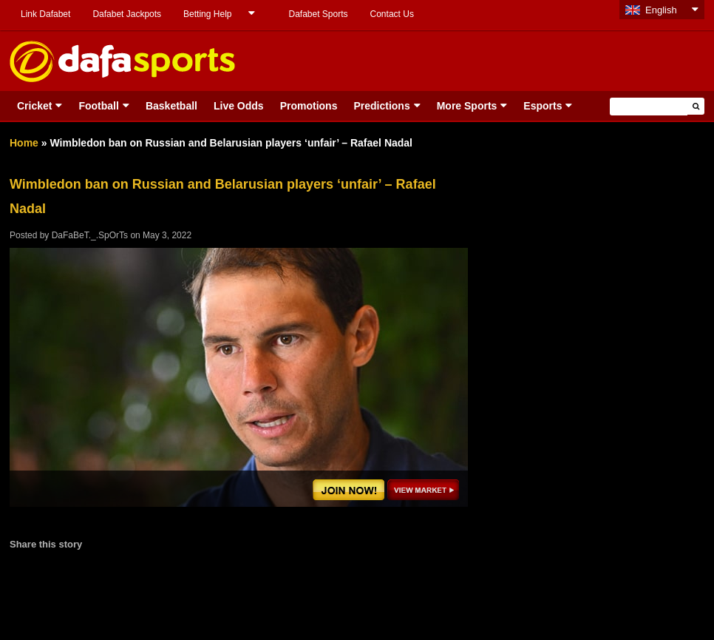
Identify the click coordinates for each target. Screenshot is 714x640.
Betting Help (207, 14)
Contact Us (392, 14)
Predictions (381, 106)
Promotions (309, 106)
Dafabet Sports (317, 14)
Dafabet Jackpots (126, 14)
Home (24, 143)
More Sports (467, 106)
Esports (542, 106)
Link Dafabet (45, 14)
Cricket (34, 106)
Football (98, 106)
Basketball (171, 106)
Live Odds (239, 106)
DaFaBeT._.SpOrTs (90, 235)
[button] (695, 106)
